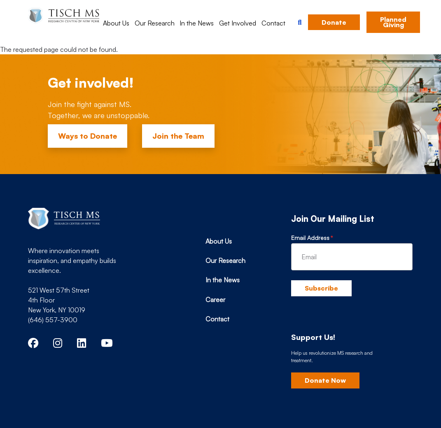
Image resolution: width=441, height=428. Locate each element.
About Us (116, 23)
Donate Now (325, 380)
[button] (299, 22)
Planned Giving (393, 22)
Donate (334, 22)
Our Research (155, 23)
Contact (273, 23)
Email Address (310, 237)
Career (215, 299)
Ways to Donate (87, 135)
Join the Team (178, 135)
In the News (197, 23)
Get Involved (237, 23)
